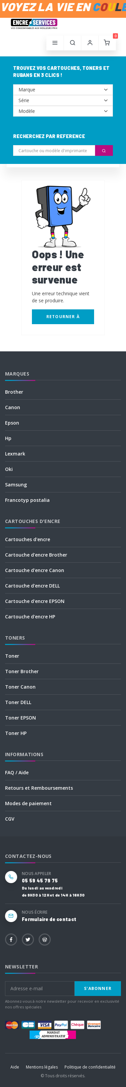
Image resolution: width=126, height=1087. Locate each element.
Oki (9, 469)
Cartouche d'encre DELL (32, 585)
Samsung (16, 484)
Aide (14, 1067)
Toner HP (16, 733)
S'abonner (98, 988)
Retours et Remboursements (39, 788)
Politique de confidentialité (90, 1067)
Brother (14, 392)
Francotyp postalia (27, 500)
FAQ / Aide (17, 772)
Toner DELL (18, 702)
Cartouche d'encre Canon (34, 570)
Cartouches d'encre (27, 539)
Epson (12, 423)
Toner (12, 656)
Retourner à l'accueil (63, 319)
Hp (8, 438)
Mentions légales (42, 1067)
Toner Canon (20, 687)
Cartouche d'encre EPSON (35, 601)
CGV (9, 819)
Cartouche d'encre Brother (36, 555)
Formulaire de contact (49, 919)
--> (63, 89)
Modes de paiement (28, 803)
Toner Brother (22, 671)
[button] (72, 43)
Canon (12, 407)
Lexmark (15, 453)
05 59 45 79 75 (40, 880)
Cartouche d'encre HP (30, 616)
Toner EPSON (20, 717)
